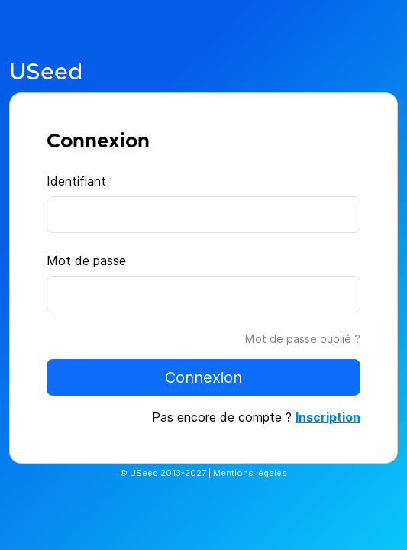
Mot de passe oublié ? (302, 338)
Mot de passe (86, 260)
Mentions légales (250, 472)
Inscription (328, 417)
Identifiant (76, 181)
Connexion (203, 377)
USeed (45, 72)
